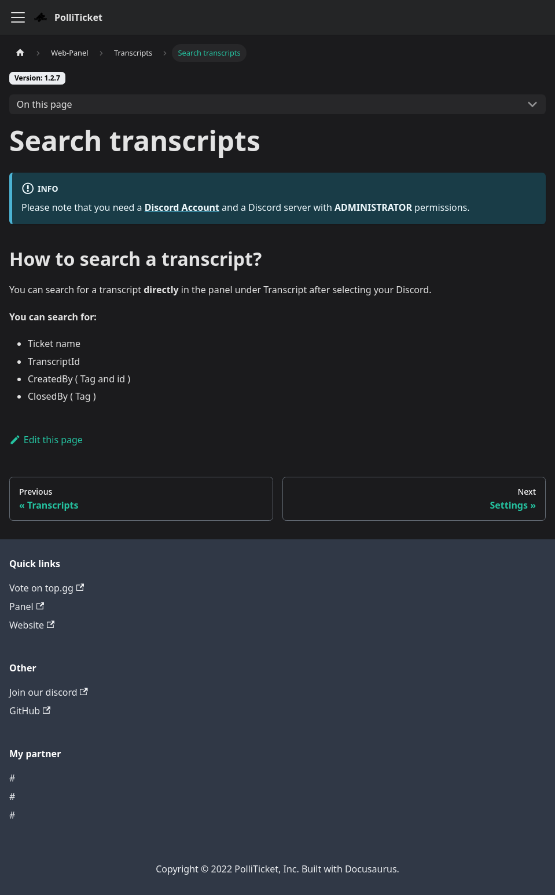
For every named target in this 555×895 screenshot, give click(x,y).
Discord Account (182, 207)
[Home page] (20, 53)
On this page (44, 104)
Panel (26, 606)
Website (31, 625)
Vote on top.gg (46, 588)
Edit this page (46, 439)
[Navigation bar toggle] (18, 17)
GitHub (29, 710)
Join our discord (48, 692)
